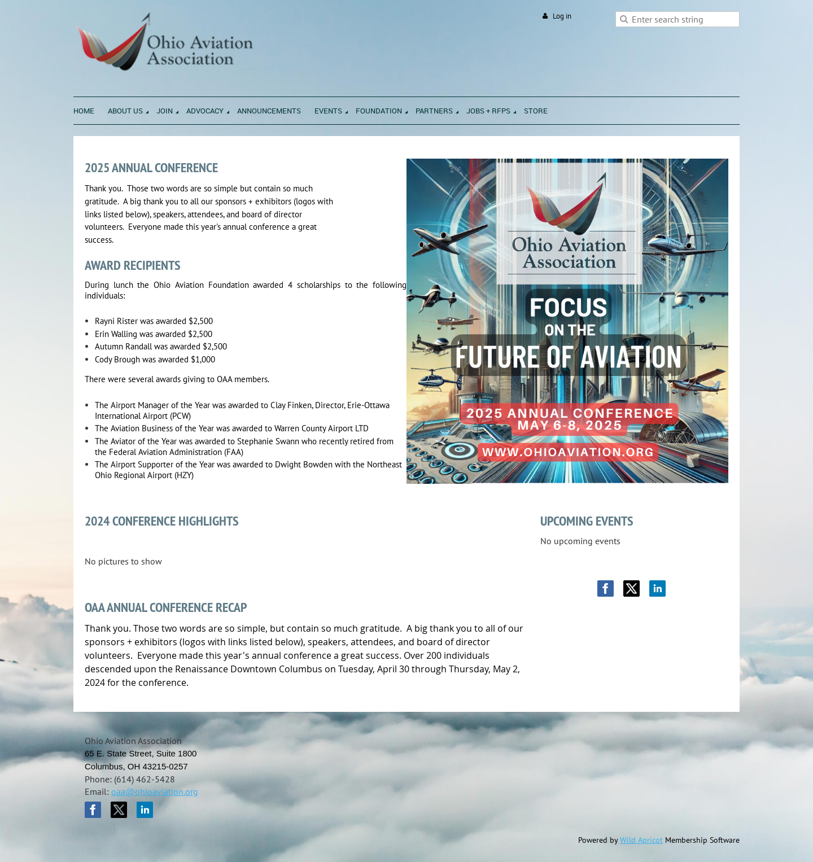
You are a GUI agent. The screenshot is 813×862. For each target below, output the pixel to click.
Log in (562, 16)
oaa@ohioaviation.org (154, 791)
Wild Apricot (641, 840)
